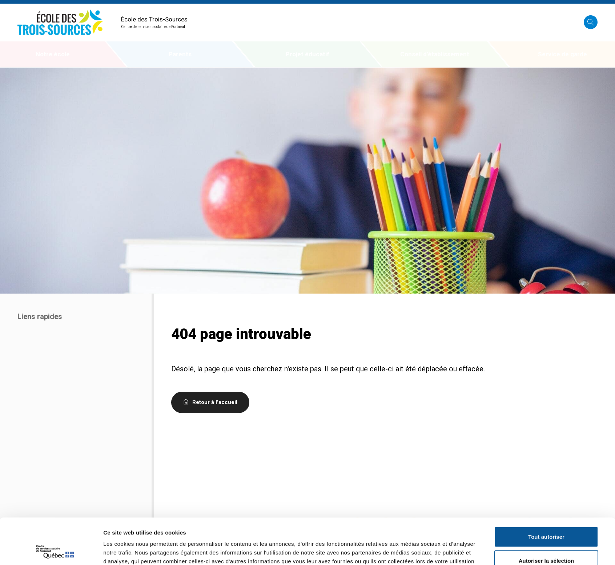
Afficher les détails (408, 551)
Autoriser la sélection (546, 517)
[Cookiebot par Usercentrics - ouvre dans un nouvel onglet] (55, 550)
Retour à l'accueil (210, 402)
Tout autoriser (546, 494)
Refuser (546, 541)
